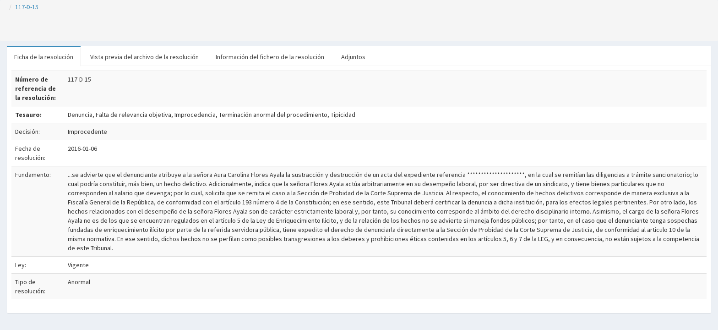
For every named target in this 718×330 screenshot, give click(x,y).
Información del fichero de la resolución (270, 57)
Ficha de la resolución (43, 57)
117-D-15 (26, 7)
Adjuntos (353, 57)
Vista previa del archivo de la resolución (144, 57)
